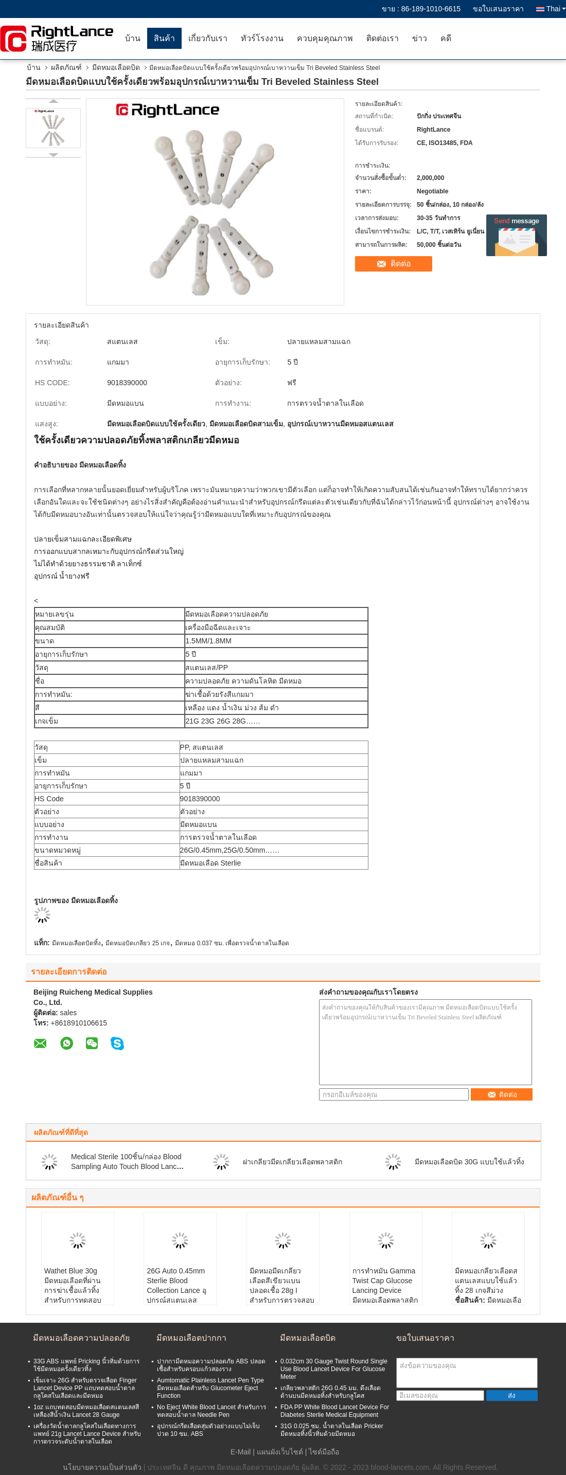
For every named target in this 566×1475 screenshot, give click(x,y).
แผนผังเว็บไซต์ (280, 1452)
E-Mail (241, 1452)
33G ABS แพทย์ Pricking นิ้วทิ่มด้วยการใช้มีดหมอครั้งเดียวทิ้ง (86, 1365)
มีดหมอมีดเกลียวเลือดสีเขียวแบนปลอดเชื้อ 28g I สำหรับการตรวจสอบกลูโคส (282, 1290)
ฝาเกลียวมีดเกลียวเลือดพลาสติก (292, 1162)
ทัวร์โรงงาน (262, 38)
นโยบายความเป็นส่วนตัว (102, 1467)
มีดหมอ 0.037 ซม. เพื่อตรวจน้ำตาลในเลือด (232, 943)
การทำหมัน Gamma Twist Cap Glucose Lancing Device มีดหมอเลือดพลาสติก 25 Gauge (385, 1290)
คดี (445, 38)
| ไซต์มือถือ (322, 1452)
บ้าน (132, 38)
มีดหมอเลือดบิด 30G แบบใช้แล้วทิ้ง (469, 1162)
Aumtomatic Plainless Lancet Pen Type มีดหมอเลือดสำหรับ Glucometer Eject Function (210, 1388)
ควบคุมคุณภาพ (325, 38)
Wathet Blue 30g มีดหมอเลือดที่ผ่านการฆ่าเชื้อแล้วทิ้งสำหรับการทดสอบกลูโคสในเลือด (72, 1290)
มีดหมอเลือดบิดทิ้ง (76, 943)
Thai (556, 9)
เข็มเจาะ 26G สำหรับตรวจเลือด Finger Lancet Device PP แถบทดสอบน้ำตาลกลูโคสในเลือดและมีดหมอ (85, 1388)
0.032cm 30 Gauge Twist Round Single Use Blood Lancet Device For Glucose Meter (333, 1369)
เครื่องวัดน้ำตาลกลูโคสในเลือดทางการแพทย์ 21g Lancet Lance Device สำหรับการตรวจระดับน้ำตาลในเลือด (87, 1434)
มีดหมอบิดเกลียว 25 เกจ (137, 943)
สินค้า (164, 38)
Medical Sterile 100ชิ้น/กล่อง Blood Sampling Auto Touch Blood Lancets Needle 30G (128, 1166)
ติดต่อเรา (382, 38)
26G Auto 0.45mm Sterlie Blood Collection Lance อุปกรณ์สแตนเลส (176, 1285)
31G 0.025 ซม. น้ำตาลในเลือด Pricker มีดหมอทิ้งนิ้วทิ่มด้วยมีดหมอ (331, 1430)
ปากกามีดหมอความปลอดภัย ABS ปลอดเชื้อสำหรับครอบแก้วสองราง (211, 1365)
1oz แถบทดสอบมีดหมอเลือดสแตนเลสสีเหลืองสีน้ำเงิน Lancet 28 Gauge (86, 1411)
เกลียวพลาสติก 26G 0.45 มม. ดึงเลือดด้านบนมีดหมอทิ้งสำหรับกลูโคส (330, 1391)
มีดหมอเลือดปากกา (191, 1338)
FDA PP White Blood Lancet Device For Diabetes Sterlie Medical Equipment (334, 1411)
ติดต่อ (401, 263)
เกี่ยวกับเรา (207, 38)
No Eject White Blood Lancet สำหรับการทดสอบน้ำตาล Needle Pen (211, 1411)
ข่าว (419, 38)
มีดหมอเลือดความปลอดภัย (81, 1338)
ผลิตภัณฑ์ (66, 67)
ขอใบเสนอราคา (498, 9)
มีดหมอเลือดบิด (116, 67)
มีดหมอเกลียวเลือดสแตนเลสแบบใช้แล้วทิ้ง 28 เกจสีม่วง (486, 1280)
